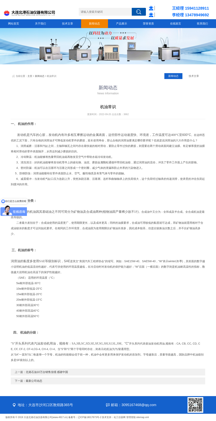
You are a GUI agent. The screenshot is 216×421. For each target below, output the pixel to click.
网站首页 (13, 23)
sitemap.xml (142, 417)
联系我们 (202, 23)
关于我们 (40, 23)
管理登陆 (131, 417)
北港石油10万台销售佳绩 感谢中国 (47, 372)
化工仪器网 (119, 417)
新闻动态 (94, 23)
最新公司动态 (34, 380)
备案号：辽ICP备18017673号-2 (84, 417)
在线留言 (175, 23)
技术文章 (67, 23)
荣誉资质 (148, 23)
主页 (29, 76)
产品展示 (121, 23)
